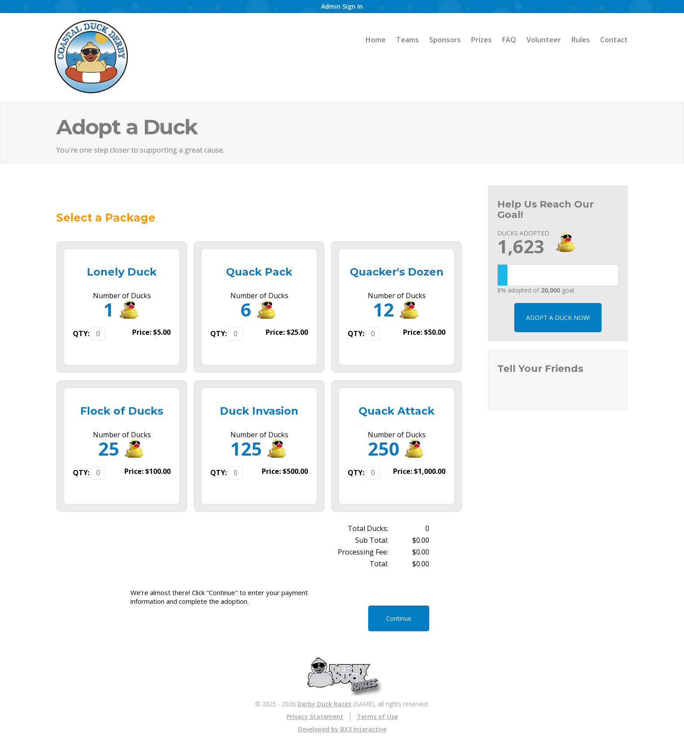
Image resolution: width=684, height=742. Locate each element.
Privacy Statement (315, 716)
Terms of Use (377, 716)
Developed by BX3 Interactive (342, 729)
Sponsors (445, 39)
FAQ (509, 39)
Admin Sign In (342, 6)
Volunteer (544, 39)
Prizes (481, 39)
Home (376, 39)
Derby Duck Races (324, 704)
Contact (614, 39)
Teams (407, 39)
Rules (580, 39)
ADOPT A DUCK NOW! (558, 317)
